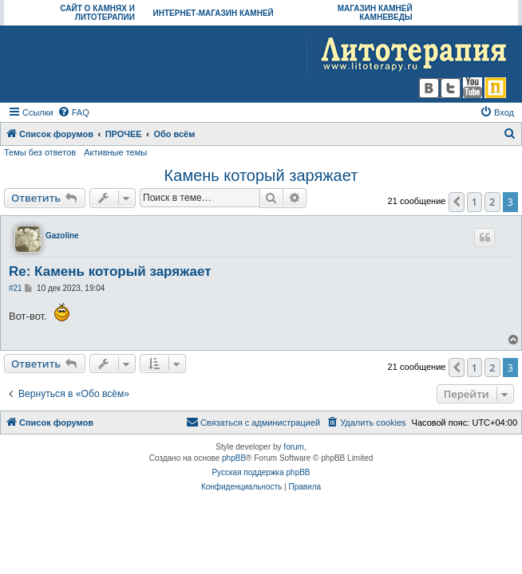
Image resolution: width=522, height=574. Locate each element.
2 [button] (492, 202)
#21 (15, 288)
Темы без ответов (40, 152)
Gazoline (62, 235)
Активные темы (115, 152)
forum (293, 446)
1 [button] (474, 202)
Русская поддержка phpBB (261, 472)
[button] (457, 201)
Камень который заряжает (261, 175)
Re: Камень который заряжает (110, 271)
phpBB (234, 458)
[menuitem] (73, 112)
